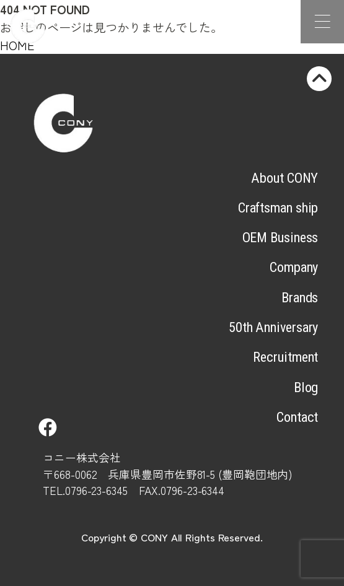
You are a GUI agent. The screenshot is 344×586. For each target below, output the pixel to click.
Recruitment (285, 357)
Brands (299, 297)
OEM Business (280, 237)
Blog (306, 387)
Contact (297, 417)
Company (294, 267)
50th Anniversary (273, 327)
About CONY (284, 178)
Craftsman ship (278, 207)
